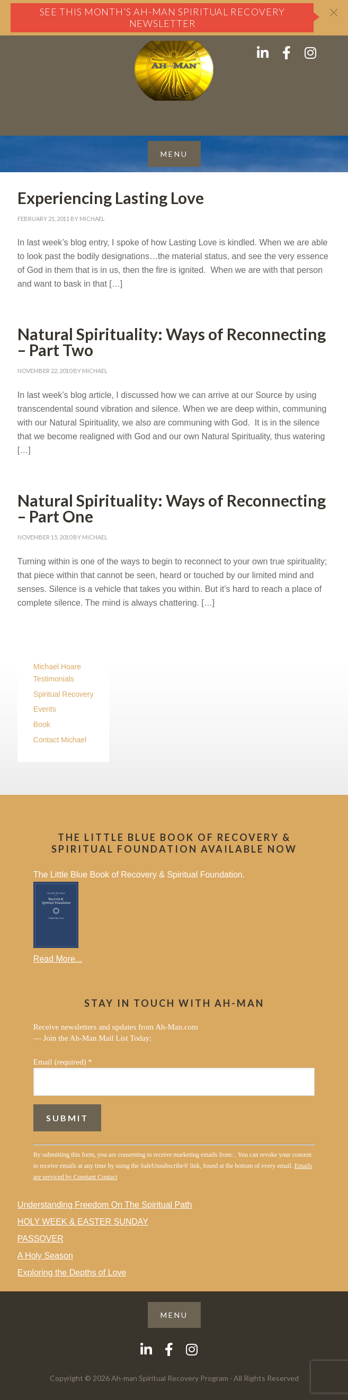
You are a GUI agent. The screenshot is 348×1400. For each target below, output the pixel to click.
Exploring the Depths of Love (71, 1272)
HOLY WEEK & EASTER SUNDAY (82, 1221)
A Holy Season (45, 1255)
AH (174, 71)
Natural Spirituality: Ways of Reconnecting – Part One (171, 508)
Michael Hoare (57, 666)
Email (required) (62, 1062)
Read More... (57, 958)
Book (41, 724)
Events (44, 709)
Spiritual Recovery (63, 694)
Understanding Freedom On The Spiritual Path (104, 1204)
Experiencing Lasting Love (110, 197)
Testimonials (53, 679)
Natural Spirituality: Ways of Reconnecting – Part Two (171, 341)
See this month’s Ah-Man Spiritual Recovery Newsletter (162, 17)
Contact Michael (59, 740)
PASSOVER (40, 1238)
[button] (174, 154)
